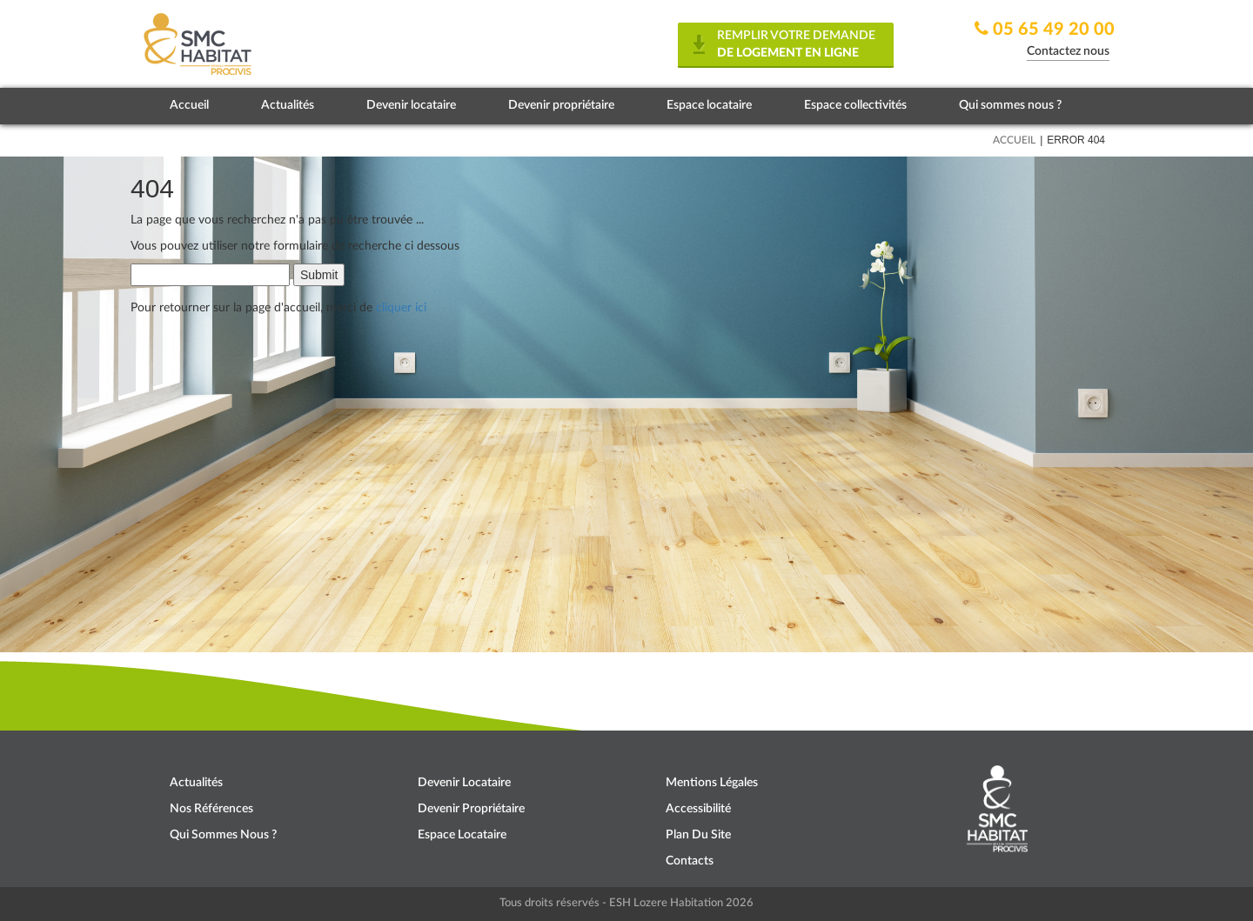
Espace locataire (709, 105)
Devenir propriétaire (561, 105)
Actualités (287, 105)
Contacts (690, 861)
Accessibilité (698, 809)
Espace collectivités (855, 105)
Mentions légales (712, 783)
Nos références (211, 809)
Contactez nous (1068, 51)
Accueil (189, 105)
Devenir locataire (411, 105)
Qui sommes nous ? (1010, 105)
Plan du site (698, 835)
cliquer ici (401, 308)
